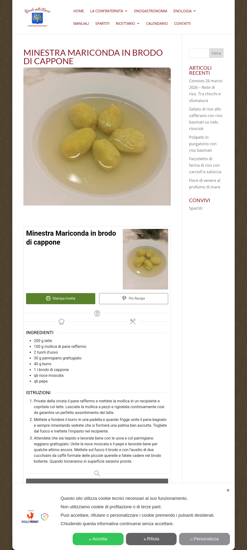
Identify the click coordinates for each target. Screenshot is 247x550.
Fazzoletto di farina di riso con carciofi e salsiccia (205, 165)
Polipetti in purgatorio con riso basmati (203, 144)
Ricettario (125, 24)
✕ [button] (228, 490)
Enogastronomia (150, 11)
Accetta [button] (98, 538)
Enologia (182, 11)
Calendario (157, 24)
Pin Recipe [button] (133, 298)
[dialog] (123, 516)
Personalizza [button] (204, 538)
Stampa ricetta (60, 298)
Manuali (81, 24)
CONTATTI (182, 24)
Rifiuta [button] (151, 538)
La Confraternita (106, 11)
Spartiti (102, 24)
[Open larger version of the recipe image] (145, 259)
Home (78, 11)
